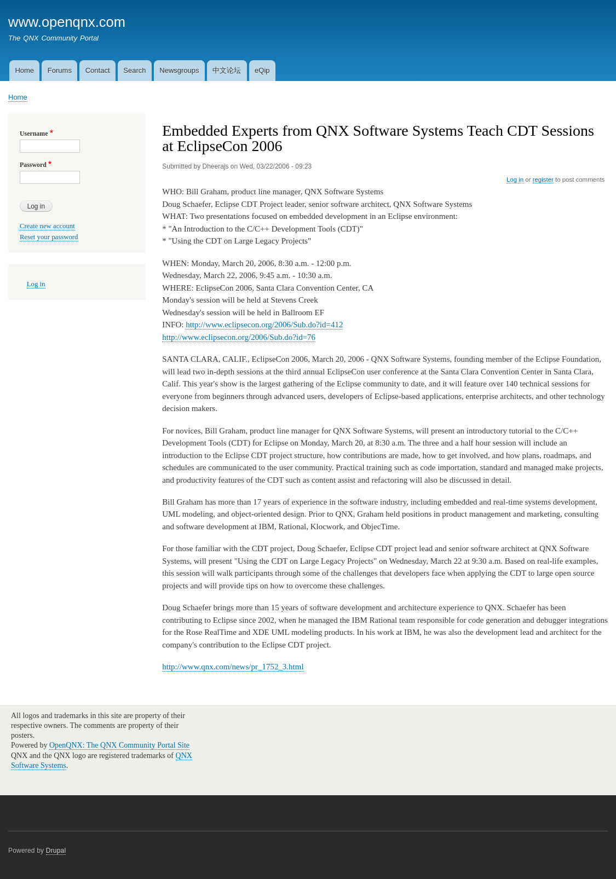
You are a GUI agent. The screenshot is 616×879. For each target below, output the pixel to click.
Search (134, 70)
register (543, 179)
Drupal (56, 850)
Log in (514, 179)
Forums (60, 70)
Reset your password (49, 237)
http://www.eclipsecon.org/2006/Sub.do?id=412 (264, 324)
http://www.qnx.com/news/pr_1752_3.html (232, 666)
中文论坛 (226, 70)
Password (33, 165)
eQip (262, 70)
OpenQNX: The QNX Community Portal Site (119, 745)
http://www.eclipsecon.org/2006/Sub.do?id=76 (238, 337)
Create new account (47, 226)
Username (34, 133)
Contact (97, 70)
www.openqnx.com (66, 22)
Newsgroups (179, 70)
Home (24, 70)
